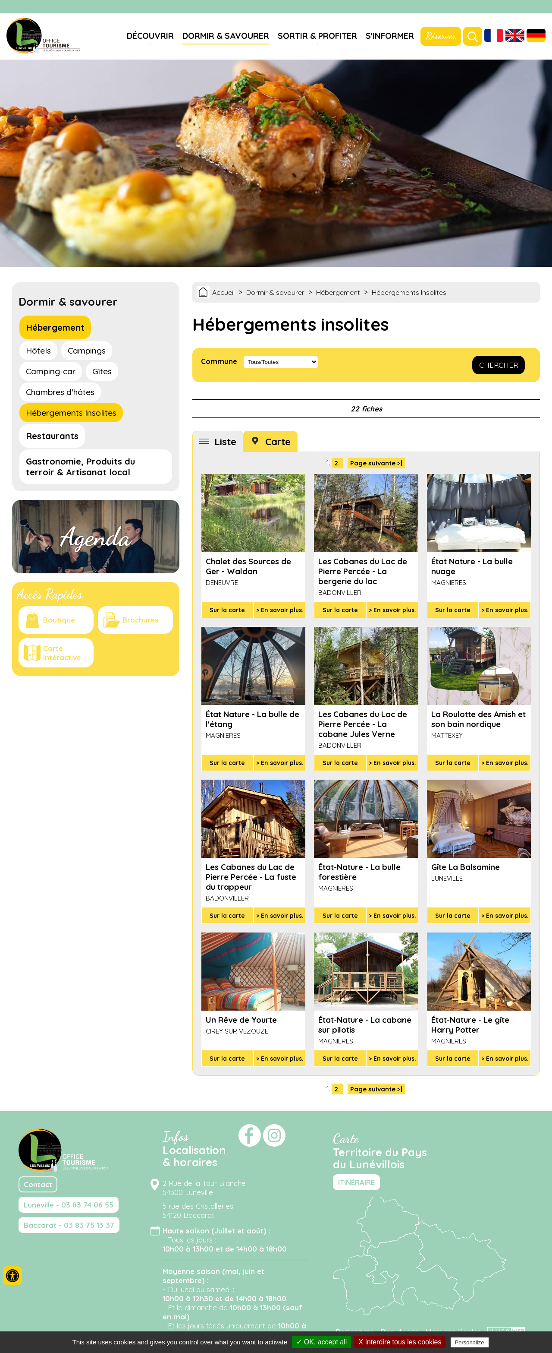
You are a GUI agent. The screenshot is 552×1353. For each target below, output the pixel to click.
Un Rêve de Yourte (241, 1020)
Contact (38, 1184)
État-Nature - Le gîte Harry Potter (470, 1025)
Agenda (95, 536)
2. (337, 463)
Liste (225, 441)
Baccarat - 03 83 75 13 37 (69, 1225)
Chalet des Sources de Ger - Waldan (248, 566)
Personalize (469, 1342)
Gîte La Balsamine (465, 867)
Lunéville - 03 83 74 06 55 (68, 1204)
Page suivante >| (376, 463)
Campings (87, 350)
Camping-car (50, 371)
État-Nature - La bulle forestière (359, 872)
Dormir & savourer (225, 36)
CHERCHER (498, 365)
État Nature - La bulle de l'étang (252, 719)
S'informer (390, 36)
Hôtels (38, 350)
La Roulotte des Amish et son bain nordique (478, 719)
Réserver (441, 35)
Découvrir (150, 36)
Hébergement (55, 327)
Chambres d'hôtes (60, 392)
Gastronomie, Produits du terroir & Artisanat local (80, 466)
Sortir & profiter (317, 36)
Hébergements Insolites (71, 413)
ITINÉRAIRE (356, 1182)
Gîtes (102, 371)
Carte (278, 441)
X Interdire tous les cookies (399, 1342)
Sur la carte (227, 609)
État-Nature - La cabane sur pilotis (364, 1025)
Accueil (223, 292)
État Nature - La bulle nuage (472, 566)
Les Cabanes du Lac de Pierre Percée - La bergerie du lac (362, 571)
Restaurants (52, 435)
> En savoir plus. (279, 609)
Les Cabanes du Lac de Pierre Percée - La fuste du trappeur (251, 877)
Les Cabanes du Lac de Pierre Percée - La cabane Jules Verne (362, 724)
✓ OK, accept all (321, 1342)
